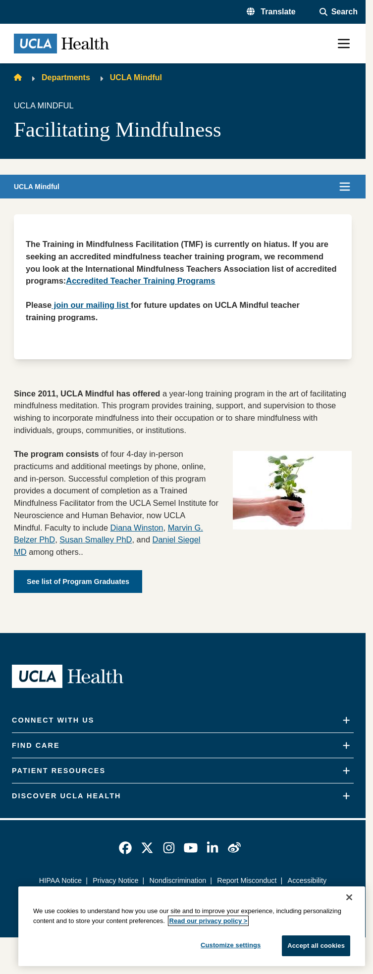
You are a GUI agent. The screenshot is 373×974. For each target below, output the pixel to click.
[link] (125, 848)
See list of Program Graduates (78, 581)
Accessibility (307, 880)
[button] (271, 12)
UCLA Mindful (136, 77)
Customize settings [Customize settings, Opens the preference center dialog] (231, 945)
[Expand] (346, 720)
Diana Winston (136, 527)
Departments (66, 77)
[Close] (349, 897)
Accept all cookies (316, 945)
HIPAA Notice (60, 880)
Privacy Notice (115, 880)
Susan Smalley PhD (95, 539)
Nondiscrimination (177, 880)
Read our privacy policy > (208, 921)
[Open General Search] (339, 12)
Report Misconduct (246, 880)
